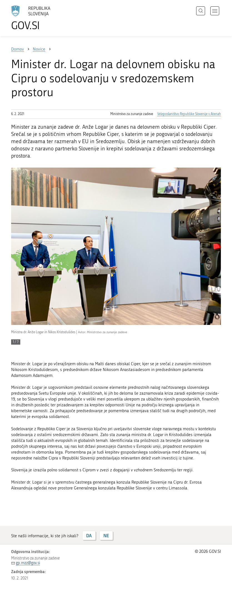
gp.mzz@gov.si (28, 563)
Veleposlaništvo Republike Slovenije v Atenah (189, 114)
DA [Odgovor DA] (89, 535)
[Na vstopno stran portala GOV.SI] (39, 18)
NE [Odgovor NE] (106, 535)
